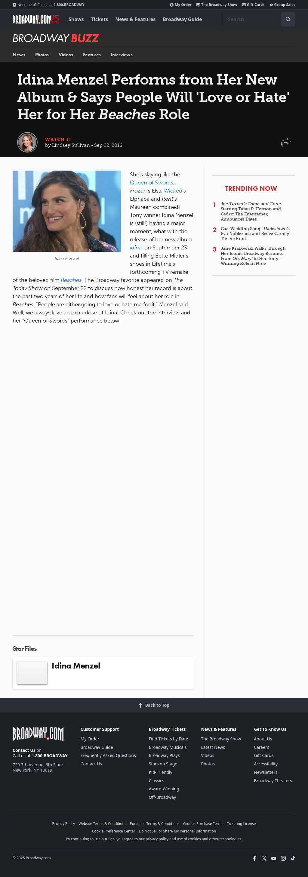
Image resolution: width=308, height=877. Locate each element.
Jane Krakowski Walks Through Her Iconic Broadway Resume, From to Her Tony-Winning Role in (253, 256)
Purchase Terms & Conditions (155, 823)
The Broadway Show (216, 4)
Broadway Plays (164, 755)
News (19, 54)
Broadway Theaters (273, 780)
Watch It (58, 139)
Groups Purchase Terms (203, 823)
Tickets (99, 19)
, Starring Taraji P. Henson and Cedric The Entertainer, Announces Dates (251, 211)
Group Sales (282, 4)
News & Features (135, 19)
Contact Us (24, 750)
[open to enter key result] (288, 19)
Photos (42, 54)
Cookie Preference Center (113, 831)
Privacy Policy (63, 823)
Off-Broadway (162, 797)
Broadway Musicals (168, 747)
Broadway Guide (182, 19)
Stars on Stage (163, 764)
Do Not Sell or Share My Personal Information (177, 831)
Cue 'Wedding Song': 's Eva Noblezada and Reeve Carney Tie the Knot (255, 234)
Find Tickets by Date (168, 739)
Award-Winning (164, 789)
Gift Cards (253, 4)
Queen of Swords (151, 182)
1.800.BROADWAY (49, 4)
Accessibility (266, 764)
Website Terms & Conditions (102, 823)
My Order (181, 4)
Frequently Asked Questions (108, 755)
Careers (261, 747)
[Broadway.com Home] (36, 19)
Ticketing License (241, 823)
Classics (156, 780)
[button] (286, 145)
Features (92, 54)
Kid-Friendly (160, 772)
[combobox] (259, 19)
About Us (263, 739)
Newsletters (265, 772)
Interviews (121, 54)
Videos (66, 54)
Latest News (213, 747)
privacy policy (157, 838)
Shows (76, 19)
